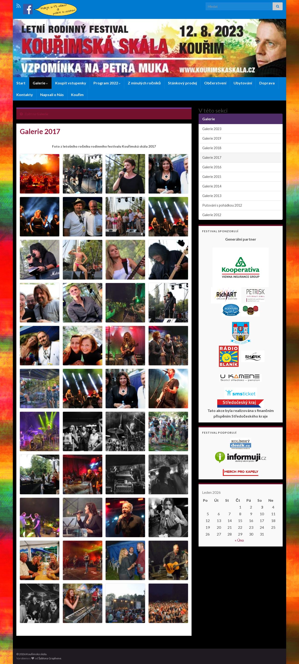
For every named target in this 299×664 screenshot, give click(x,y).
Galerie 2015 (211, 177)
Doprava (267, 83)
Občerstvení (215, 83)
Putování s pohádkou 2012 (222, 205)
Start (20, 83)
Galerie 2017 (211, 157)
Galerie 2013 (211, 196)
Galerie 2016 (211, 167)
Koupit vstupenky (70, 83)
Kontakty (24, 94)
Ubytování (243, 83)
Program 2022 (107, 83)
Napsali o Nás (52, 94)
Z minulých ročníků (144, 83)
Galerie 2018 (211, 148)
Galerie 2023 (211, 129)
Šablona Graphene (50, 658)
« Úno (239, 540)
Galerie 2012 (211, 215)
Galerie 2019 (211, 138)
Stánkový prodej (182, 83)
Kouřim (77, 94)
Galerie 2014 (211, 186)
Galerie (40, 83)
